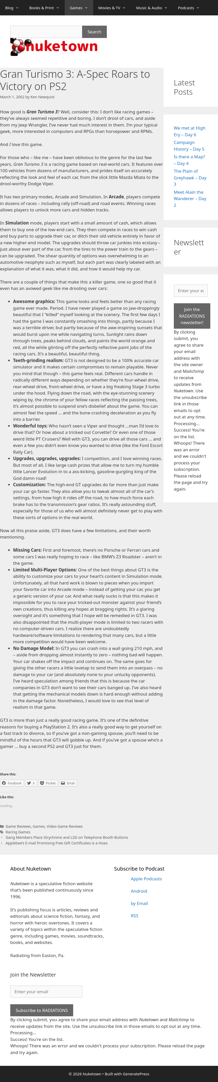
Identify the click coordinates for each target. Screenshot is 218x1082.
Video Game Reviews (65, 826)
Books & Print (47, 7)
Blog (14, 7)
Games (81, 7)
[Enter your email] (191, 291)
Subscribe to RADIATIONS (42, 1010)
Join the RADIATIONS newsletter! (192, 315)
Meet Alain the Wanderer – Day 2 (190, 198)
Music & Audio (154, 7)
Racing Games (18, 832)
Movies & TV (114, 7)
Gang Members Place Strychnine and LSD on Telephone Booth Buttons (67, 837)
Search (94, 32)
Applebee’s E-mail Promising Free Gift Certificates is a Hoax (57, 843)
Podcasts (191, 7)
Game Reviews (18, 826)
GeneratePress (136, 1073)
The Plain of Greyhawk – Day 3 (190, 177)
